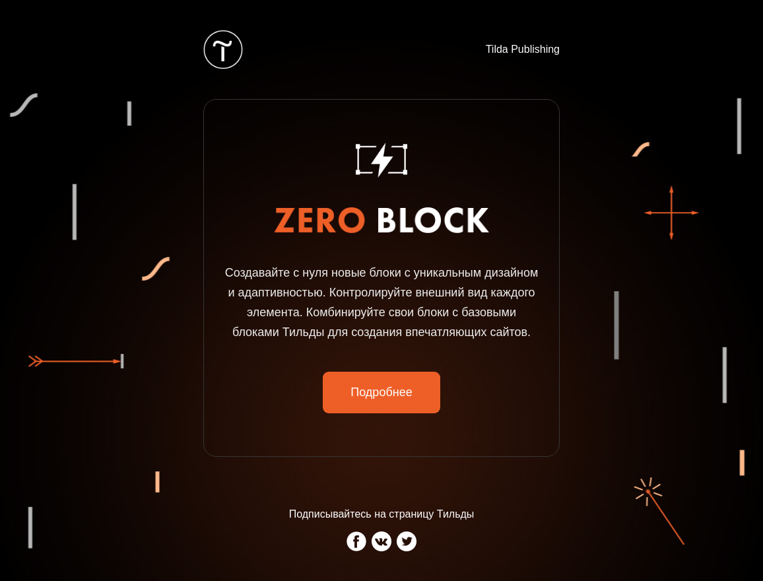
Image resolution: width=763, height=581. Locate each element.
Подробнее (381, 392)
